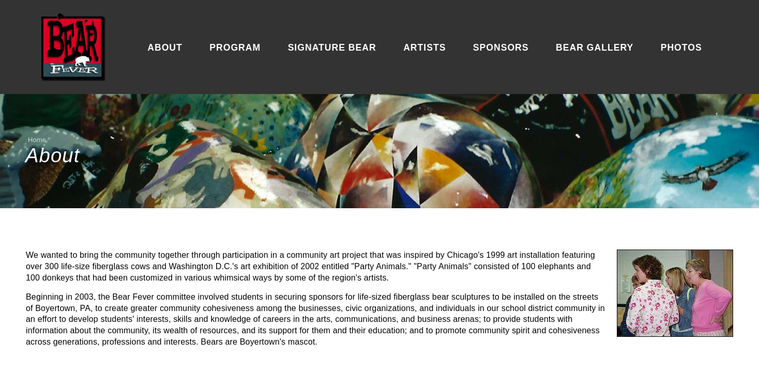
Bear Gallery (594, 47)
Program (235, 47)
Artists (424, 47)
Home (37, 140)
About (165, 47)
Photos (681, 47)
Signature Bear (332, 47)
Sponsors (501, 47)
